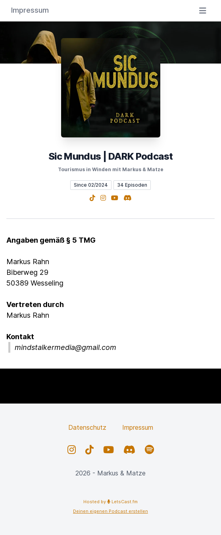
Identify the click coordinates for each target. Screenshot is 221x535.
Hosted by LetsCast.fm (110, 501)
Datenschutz (87, 427)
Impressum (137, 427)
